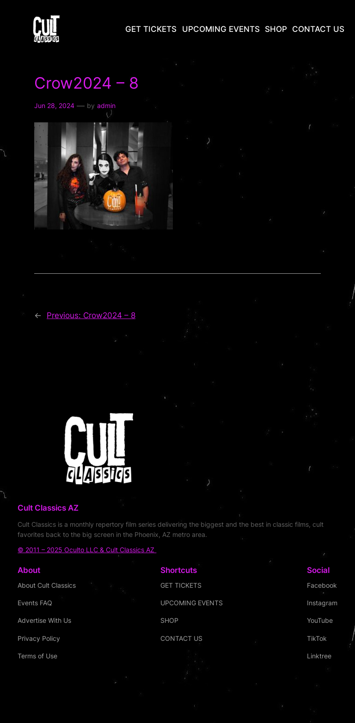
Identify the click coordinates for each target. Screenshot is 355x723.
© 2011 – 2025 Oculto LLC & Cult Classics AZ (87, 550)
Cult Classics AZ (48, 507)
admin (106, 105)
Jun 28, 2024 (54, 105)
